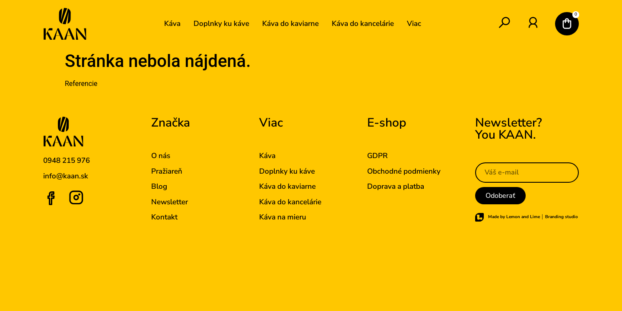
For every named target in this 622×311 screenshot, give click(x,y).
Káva (172, 24)
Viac (414, 24)
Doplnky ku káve (221, 24)
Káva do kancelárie (363, 24)
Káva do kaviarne (290, 24)
